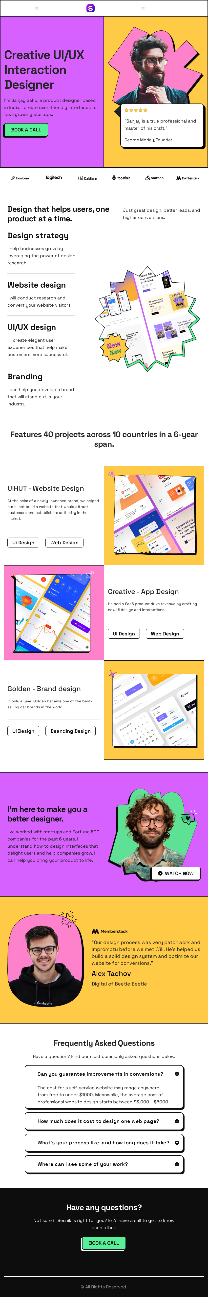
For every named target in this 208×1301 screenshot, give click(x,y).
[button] (37, 8)
